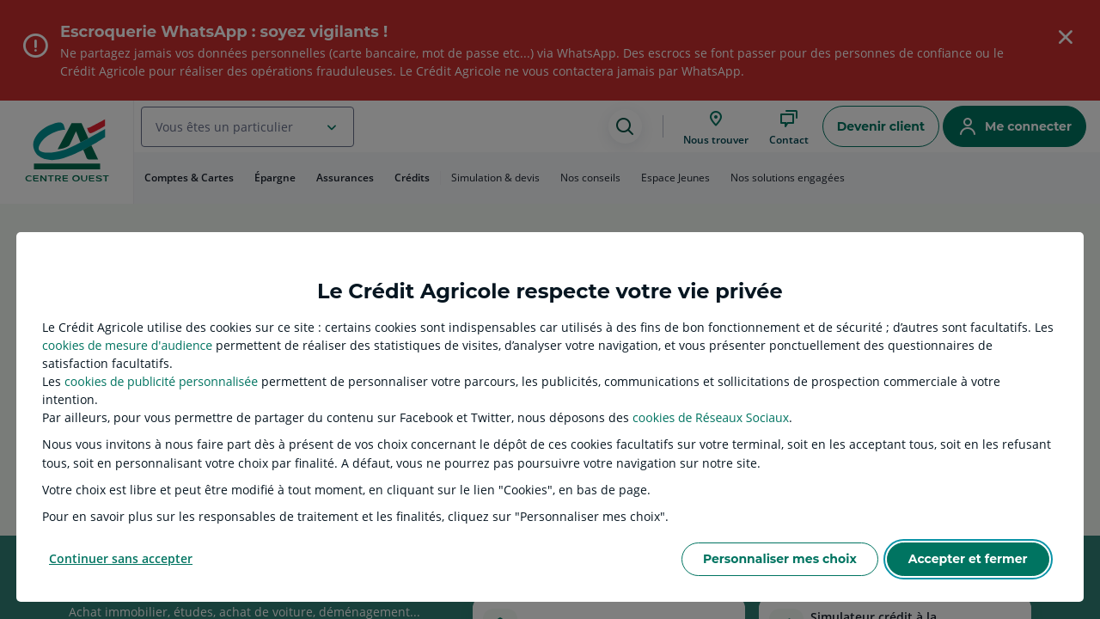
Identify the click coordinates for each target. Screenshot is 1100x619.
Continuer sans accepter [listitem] (120, 558)
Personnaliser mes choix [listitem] (780, 559)
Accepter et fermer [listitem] (968, 559)
